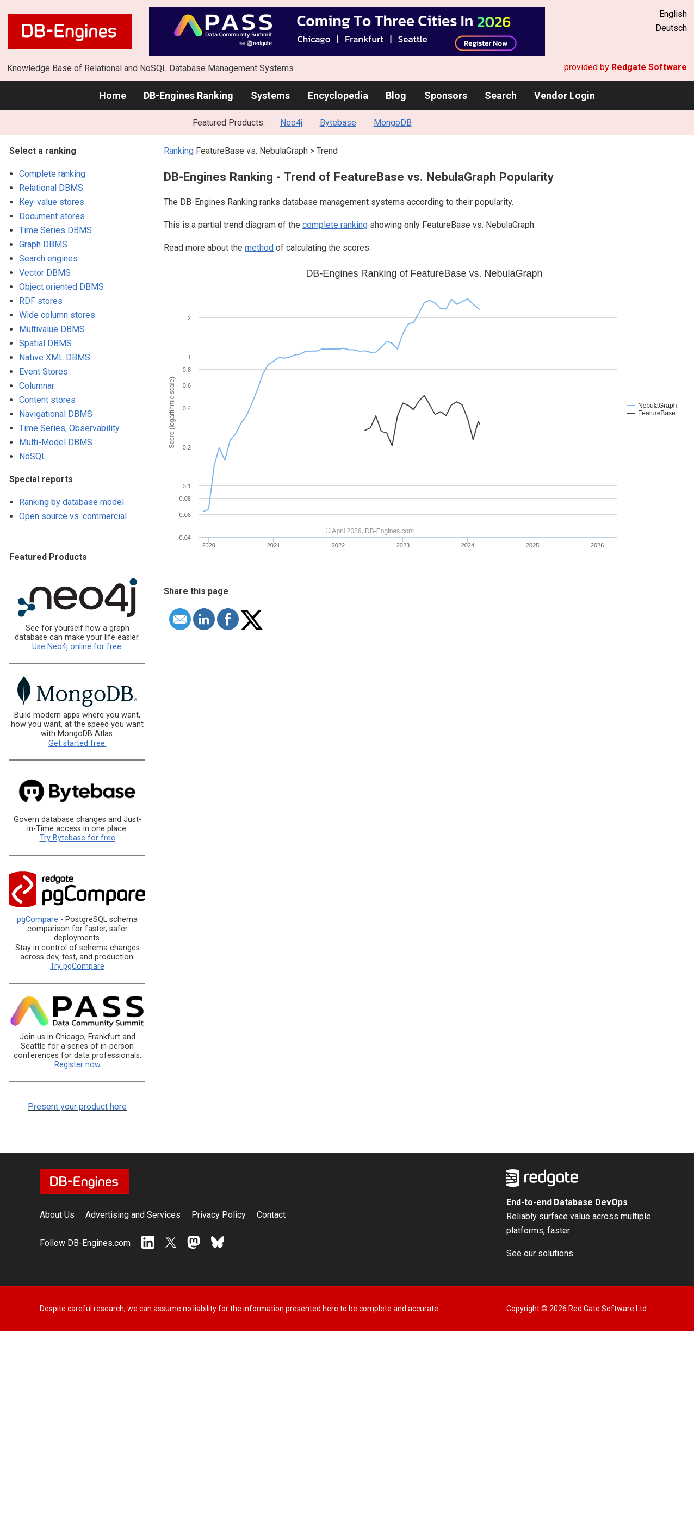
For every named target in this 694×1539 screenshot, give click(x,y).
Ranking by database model (71, 502)
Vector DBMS (45, 272)
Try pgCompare (77, 966)
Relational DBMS (51, 188)
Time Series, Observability (69, 428)
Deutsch (671, 28)
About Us (57, 1215)
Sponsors (445, 95)
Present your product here (77, 1106)
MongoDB (393, 122)
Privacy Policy (218, 1215)
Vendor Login (564, 95)
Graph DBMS (43, 244)
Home (112, 95)
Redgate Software (649, 67)
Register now (77, 1064)
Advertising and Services (133, 1215)
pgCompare (37, 919)
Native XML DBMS (54, 357)
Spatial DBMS (45, 343)
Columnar (36, 386)
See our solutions (539, 1253)
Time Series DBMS (55, 230)
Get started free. (77, 743)
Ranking (179, 151)
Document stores (52, 216)
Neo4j (291, 122)
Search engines (48, 258)
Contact (271, 1215)
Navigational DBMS (55, 414)
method (259, 247)
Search (501, 95)
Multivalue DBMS (52, 329)
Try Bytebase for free (77, 838)
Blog (396, 95)
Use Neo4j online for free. (77, 646)
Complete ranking (52, 174)
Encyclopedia (338, 95)
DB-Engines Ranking (188, 95)
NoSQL (32, 456)
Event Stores (43, 371)
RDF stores (41, 301)
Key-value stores (51, 202)
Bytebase (338, 122)
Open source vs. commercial (73, 516)
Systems (270, 95)
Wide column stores (57, 315)
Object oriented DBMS (61, 287)
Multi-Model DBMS (55, 442)
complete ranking (335, 225)
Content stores (47, 400)
